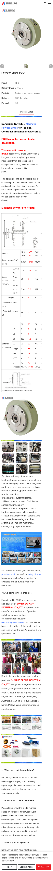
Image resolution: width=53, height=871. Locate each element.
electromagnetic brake (12, 623)
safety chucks (34, 575)
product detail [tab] (26, 112)
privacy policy (8, 861)
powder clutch (8, 575)
